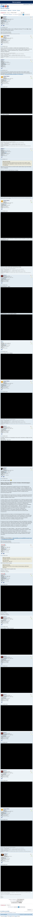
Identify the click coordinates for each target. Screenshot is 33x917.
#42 (1, 46)
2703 (5, 152)
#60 (1, 864)
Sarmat (4, 16)
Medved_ (2, 148)
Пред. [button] (19, 14)
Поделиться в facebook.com (3, 6)
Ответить (3, 12)
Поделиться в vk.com (8, 6)
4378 (5, 548)
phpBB (11, 916)
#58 (1, 780)
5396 (5, 39)
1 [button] (20, 14)
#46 (1, 211)
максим (2, 59)
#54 (1, 626)
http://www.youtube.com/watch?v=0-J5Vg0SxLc (14, 74)
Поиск (22, 12)
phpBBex (5, 916)
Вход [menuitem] (31, 4)
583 (5, 278)
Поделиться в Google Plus (5, 6)
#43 (1, 70)
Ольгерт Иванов (6, 35)
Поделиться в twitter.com (1, 6)
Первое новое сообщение (7, 14)
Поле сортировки (16, 901)
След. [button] (29, 14)
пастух (4, 275)
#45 (1, 159)
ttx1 (1, 341)
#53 (1, 584)
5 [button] (26, 14)
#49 (1, 391)
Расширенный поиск (24, 12)
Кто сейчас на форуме (4, 911)
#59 (1, 819)
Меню (3, 4)
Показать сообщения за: (16, 899)
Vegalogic (15, 916)
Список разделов (4, 914)
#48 (1, 351)
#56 (1, 704)
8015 (5, 20)
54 (5, 63)
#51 (1, 478)
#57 (1, 742)
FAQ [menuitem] (6, 4)
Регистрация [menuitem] (27, 4)
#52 (1, 555)
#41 (1, 27)
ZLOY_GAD (3, 544)
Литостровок (16, 2)
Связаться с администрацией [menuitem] (25, 914)
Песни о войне (4, 8)
